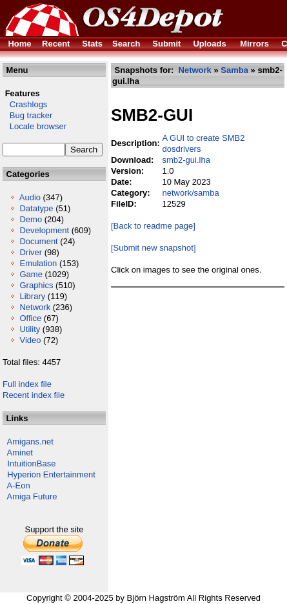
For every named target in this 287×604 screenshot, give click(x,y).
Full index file (27, 384)
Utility (29, 329)
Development (44, 230)
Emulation (38, 263)
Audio (30, 197)
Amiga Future (32, 496)
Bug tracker (27, 115)
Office (30, 318)
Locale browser (34, 126)
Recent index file (33, 395)
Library (32, 296)
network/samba (190, 193)
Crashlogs (25, 104)
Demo (30, 219)
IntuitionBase (31, 463)
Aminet (20, 452)
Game (30, 274)
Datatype (36, 208)
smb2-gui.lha (186, 160)
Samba (234, 70)
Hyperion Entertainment (51, 474)
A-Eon (18, 485)
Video (30, 340)
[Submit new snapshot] (153, 248)
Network (34, 307)
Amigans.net (30, 441)
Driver (30, 252)
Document (38, 241)
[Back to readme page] (153, 226)
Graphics (36, 285)
